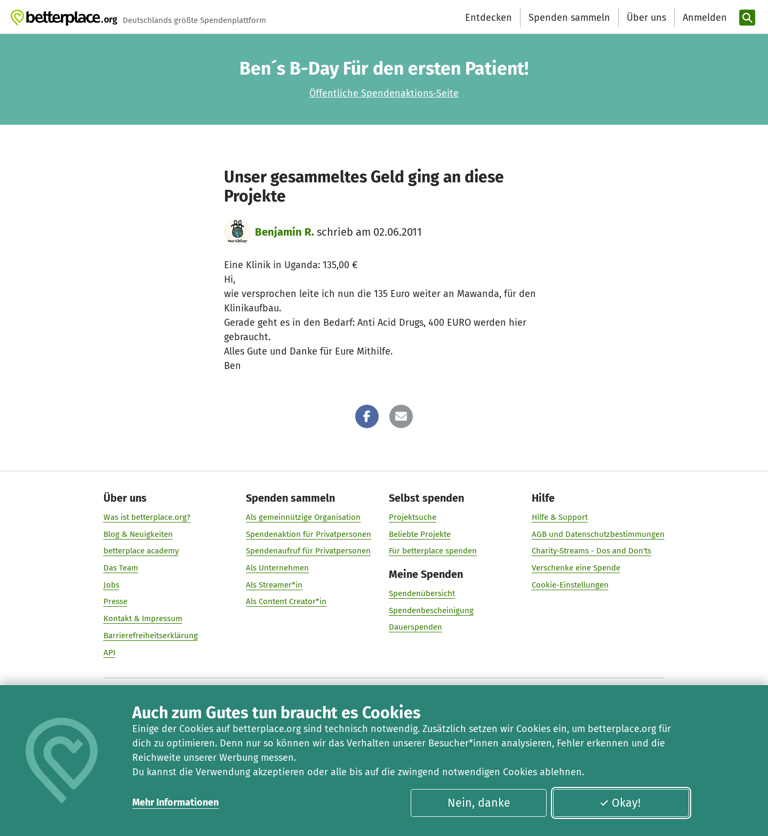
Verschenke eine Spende (576, 568)
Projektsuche (412, 517)
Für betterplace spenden (433, 551)
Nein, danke (478, 803)
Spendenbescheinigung (431, 610)
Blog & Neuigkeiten (138, 534)
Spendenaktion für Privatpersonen (308, 534)
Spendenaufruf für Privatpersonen (308, 551)
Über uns (646, 17)
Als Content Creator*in (286, 601)
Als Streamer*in (274, 585)
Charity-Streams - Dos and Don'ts (591, 551)
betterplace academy (141, 551)
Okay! (620, 803)
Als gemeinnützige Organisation (303, 517)
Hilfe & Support (560, 517)
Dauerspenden (415, 627)
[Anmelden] (703, 18)
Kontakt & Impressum (142, 618)
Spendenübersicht (422, 593)
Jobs (111, 585)
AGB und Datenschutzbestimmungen (598, 534)
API (109, 652)
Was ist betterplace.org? (146, 517)
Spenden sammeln (569, 17)
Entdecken (488, 17)
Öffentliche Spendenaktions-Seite (384, 93)
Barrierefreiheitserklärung (150, 635)
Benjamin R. (284, 232)
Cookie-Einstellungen (570, 585)
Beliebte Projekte (420, 534)
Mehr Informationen (175, 802)
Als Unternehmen (277, 568)
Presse (115, 601)
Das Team (120, 568)
